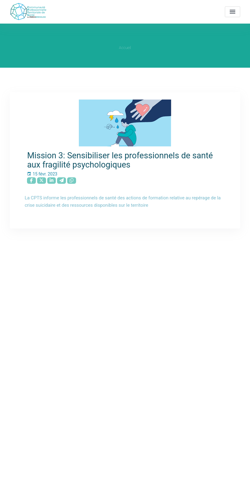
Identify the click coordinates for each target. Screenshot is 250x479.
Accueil (125, 47)
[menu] (232, 11)
